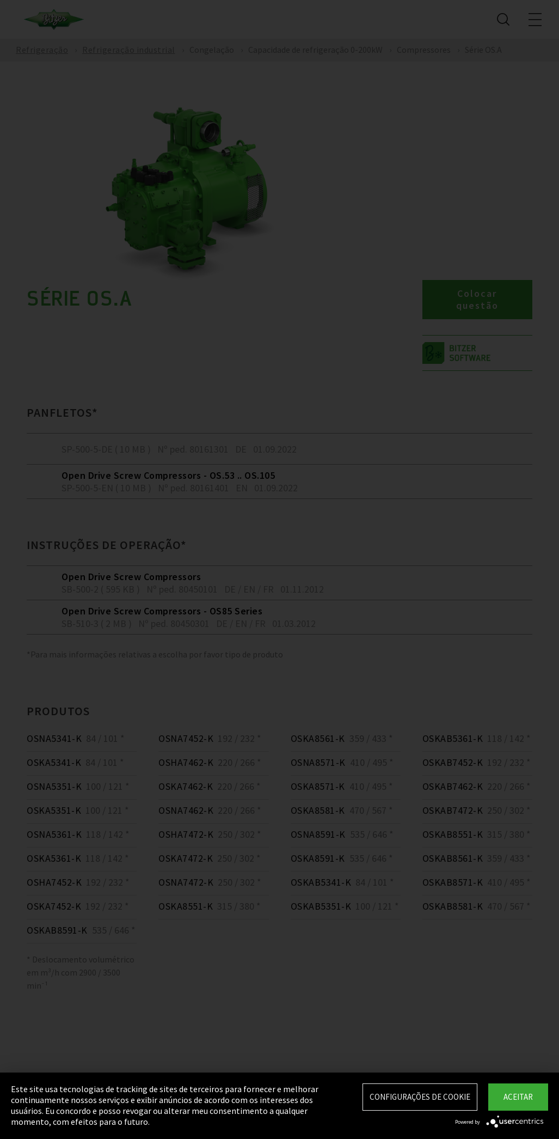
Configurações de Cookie (420, 1097)
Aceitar (518, 1097)
